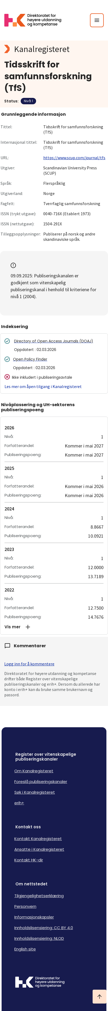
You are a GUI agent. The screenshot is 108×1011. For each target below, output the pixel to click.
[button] (54, 627)
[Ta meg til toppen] (99, 997)
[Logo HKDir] (54, 983)
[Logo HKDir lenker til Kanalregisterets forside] (36, 20)
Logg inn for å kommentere (29, 663)
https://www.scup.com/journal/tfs (74, 157)
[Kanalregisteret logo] (54, 49)
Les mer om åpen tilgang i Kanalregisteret (43, 386)
